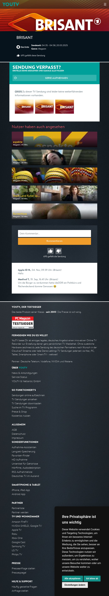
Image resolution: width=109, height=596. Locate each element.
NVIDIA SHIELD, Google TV (27, 525)
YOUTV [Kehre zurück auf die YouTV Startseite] (11, 4)
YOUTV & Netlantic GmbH (26, 381)
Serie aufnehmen (56, 78)
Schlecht (58, 251)
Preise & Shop (19, 411)
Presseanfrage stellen (23, 568)
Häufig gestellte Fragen (24, 586)
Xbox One (17, 538)
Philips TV (17, 554)
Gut (50, 251)
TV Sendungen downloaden (26, 403)
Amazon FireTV (20, 521)
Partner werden (20, 512)
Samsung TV (18, 546)
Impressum (17, 438)
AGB (14, 429)
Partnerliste (18, 508)
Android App (18, 494)
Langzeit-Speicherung (23, 451)
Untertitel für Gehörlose (25, 463)
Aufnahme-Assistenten (24, 447)
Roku (14, 534)
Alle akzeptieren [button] (72, 578)
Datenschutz (19, 433)
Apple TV (16, 530)
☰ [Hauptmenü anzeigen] (105, 4)
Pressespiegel (19, 572)
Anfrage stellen (20, 590)
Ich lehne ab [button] (92, 578)
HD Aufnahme (19, 459)
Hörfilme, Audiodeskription (26, 467)
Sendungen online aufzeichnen (28, 395)
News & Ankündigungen (24, 373)
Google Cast (18, 542)
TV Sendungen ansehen (24, 399)
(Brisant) (57, 269)
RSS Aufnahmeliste (22, 472)
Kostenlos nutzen (21, 415)
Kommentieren (54, 241)
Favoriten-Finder (21, 455)
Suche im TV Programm (24, 407)
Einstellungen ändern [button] (75, 585)
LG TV (15, 550)
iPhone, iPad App (21, 490)
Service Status (19, 377)
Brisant (24, 38)
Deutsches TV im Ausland (25, 476)
